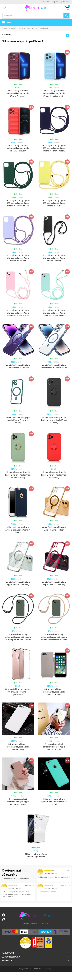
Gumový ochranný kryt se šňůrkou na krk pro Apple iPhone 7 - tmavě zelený (18, 203)
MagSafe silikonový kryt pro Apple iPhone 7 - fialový (18, 366)
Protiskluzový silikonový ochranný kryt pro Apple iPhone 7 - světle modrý (54, 93)
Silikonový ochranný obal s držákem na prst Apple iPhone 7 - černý (54, 420)
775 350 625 (44, 2)
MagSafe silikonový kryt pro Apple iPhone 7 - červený (54, 583)
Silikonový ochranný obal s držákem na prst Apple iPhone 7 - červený (54, 475)
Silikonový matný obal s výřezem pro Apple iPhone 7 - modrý (54, 802)
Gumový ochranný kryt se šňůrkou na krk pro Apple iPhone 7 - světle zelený (54, 313)
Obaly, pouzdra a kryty (28, 28)
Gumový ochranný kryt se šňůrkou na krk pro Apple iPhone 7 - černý (54, 258)
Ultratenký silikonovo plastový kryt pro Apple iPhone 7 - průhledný (18, 692)
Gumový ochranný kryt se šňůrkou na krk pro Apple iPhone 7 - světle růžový (18, 313)
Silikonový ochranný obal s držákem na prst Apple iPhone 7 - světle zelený (18, 475)
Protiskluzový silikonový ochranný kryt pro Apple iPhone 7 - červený (18, 148)
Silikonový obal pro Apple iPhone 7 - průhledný (36, 855)
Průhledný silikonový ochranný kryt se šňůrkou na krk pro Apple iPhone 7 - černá (17, 637)
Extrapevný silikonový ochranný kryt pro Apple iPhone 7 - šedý (54, 692)
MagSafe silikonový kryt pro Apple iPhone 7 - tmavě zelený (18, 420)
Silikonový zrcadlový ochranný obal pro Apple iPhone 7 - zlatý (54, 747)
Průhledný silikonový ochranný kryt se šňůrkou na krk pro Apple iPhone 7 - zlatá (54, 637)
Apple (4, 28)
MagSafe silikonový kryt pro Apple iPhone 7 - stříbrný (18, 583)
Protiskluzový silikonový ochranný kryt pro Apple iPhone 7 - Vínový (18, 93)
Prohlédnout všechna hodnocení (15, 878)
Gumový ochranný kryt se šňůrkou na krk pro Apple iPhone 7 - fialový (18, 258)
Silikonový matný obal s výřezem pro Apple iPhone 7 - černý (18, 530)
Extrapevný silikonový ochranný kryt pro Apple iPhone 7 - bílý (18, 747)
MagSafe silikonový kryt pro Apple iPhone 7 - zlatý (54, 528)
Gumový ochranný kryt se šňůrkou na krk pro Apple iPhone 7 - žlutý (54, 203)
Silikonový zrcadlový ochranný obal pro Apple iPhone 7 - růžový (18, 802)
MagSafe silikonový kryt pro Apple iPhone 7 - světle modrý (54, 366)
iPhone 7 (12, 28)
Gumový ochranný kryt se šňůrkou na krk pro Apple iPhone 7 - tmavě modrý (54, 148)
